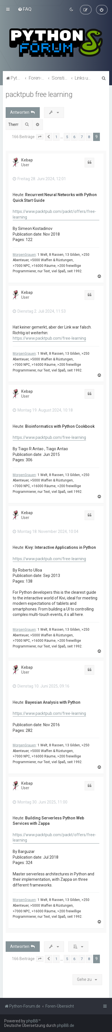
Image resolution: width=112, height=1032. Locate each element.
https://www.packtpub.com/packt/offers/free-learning (54, 214)
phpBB (32, 1021)
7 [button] (82, 136)
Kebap (27, 160)
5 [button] (67, 136)
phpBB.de (65, 1025)
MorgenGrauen (24, 254)
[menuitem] (24, 9)
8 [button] (89, 136)
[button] (39, 137)
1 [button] (56, 136)
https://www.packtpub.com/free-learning (49, 338)
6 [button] (74, 136)
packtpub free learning (39, 94)
